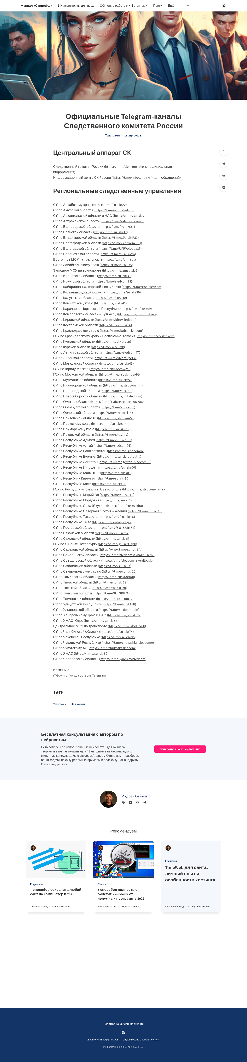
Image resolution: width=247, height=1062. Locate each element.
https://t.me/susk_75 (116, 265)
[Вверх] (224, 151)
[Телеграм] (224, 163)
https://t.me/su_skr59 (108, 423)
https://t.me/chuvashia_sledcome (128, 642)
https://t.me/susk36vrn (118, 254)
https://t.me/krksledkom (155, 336)
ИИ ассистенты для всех (76, 6)
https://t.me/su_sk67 (114, 566)
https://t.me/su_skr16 (117, 516)
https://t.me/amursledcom (114, 210)
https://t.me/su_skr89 (91, 653)
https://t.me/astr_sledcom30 (123, 221)
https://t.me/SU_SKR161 (115, 527)
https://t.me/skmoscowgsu (110, 369)
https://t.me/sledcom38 (113, 281)
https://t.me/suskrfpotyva (112, 522)
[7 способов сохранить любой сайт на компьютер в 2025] (56, 899)
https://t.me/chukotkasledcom (112, 648)
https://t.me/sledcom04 (112, 445)
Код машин (78, 704)
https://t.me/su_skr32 (110, 232)
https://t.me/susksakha (124, 505)
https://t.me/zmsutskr (119, 270)
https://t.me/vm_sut (119, 259)
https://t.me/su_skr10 (112, 478)
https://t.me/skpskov (111, 434)
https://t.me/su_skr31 (118, 226)
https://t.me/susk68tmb (116, 577)
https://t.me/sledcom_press (126, 166)
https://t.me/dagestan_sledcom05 (124, 462)
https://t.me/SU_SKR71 (111, 593)
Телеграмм (112, 135)
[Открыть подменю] (187, 6)
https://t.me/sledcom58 (116, 418)
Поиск (157, 6)
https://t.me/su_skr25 (112, 429)
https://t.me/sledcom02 (126, 451)
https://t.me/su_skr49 (116, 363)
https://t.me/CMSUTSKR (127, 626)
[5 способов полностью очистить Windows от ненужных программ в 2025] (123, 899)
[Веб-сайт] (123, 802)
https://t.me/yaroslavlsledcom (122, 659)
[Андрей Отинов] (108, 799)
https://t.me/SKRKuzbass (137, 314)
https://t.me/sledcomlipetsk (115, 358)
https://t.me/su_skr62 (112, 533)
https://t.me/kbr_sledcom (142, 287)
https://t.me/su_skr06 (118, 467)
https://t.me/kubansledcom (121, 330)
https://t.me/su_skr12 (117, 495)
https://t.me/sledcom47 (121, 352)
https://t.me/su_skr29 (130, 215)
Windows (102, 884)
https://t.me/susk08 (116, 473)
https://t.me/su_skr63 (113, 538)
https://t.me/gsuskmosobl (119, 374)
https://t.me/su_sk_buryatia (119, 456)
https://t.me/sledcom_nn (123, 385)
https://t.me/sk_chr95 (118, 637)
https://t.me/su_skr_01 (114, 440)
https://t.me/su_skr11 (109, 484)
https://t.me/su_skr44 (116, 325)
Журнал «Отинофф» (36, 6)
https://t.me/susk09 (136, 308)
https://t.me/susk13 (116, 500)
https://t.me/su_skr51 (115, 380)
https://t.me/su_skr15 (145, 511)
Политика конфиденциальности (123, 1024)
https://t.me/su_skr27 (124, 615)
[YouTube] (224, 175)
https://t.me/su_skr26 (119, 571)
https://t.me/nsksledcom (122, 396)
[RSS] (123, 1032)
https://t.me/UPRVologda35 (120, 248)
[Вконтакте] (224, 187)
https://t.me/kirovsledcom (115, 319)
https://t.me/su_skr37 (114, 276)
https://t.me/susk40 (111, 298)
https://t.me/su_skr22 (109, 204)
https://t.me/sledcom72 (115, 598)
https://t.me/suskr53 (117, 391)
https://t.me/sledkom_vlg (122, 243)
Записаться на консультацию (180, 749)
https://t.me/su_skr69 (110, 582)
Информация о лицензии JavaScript (123, 1046)
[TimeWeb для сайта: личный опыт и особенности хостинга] (191, 888)
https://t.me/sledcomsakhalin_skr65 (127, 555)
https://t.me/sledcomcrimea (144, 489)
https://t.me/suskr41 (110, 303)
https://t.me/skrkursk (108, 347)
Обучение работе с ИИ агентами (123, 6)
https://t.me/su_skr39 (123, 292)
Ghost (156, 1039)
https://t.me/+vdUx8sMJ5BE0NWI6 (117, 401)
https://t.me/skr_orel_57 (115, 412)
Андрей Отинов (134, 796)
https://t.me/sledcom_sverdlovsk (127, 560)
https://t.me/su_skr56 (118, 407)
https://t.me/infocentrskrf (132, 177)
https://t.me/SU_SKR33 (120, 237)
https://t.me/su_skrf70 (109, 588)
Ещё (173, 6)
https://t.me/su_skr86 (101, 620)
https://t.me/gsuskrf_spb (117, 544)
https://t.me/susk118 (119, 604)
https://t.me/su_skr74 (116, 631)
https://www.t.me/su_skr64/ (121, 549)
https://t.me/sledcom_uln (119, 609)
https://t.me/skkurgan (113, 341)
